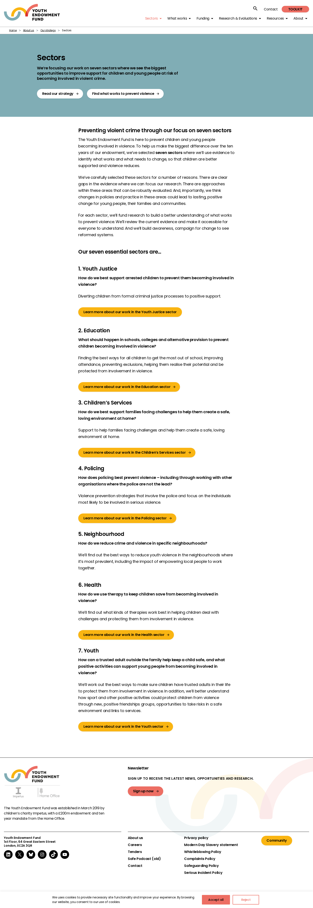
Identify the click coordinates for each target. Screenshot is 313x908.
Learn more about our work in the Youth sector (123, 726)
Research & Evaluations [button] (238, 18)
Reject (246, 900)
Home (13, 30)
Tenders (135, 852)
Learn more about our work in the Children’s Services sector (134, 452)
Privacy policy (196, 838)
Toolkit (295, 9)
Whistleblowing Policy (202, 852)
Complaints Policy (199, 859)
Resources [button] (275, 18)
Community (276, 840)
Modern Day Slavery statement (211, 845)
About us (28, 30)
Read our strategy (57, 93)
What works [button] (177, 18)
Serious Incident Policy (203, 873)
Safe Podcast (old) (144, 859)
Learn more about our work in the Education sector (126, 386)
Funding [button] (202, 18)
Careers (135, 845)
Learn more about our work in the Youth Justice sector (130, 311)
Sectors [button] (151, 18)
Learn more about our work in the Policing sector (125, 518)
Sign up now (143, 791)
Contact (271, 9)
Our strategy (48, 30)
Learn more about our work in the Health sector (123, 634)
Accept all (216, 900)
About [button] (298, 18)
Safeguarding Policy (201, 866)
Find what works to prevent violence (123, 93)
